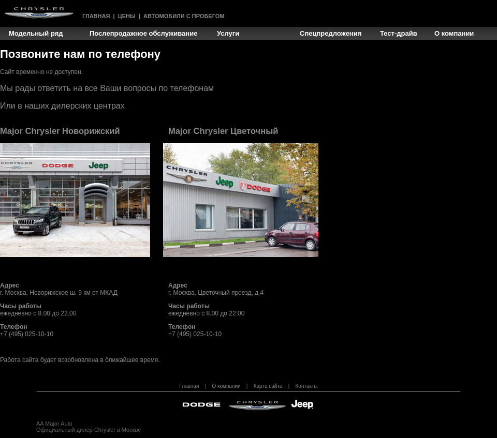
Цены (127, 16)
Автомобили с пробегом (183, 16)
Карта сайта (268, 386)
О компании (226, 386)
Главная (96, 16)
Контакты (307, 386)
